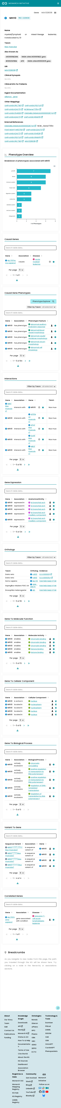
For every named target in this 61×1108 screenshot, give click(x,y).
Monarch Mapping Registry (16, 1086)
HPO (33, 1030)
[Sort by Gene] (11, 256)
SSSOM (48, 1033)
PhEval (48, 1026)
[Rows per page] (21, 269)
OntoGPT (49, 1044)
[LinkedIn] (43, 1091)
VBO (33, 1041)
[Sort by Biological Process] (45, 759)
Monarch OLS (17, 1081)
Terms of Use (23, 1050)
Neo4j (21, 1030)
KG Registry (17, 1096)
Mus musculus (11, 46)
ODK (47, 1040)
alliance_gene (11, 96)
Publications (9, 1034)
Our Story (8, 1020)
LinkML (48, 1030)
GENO (34, 1045)
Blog (29, 1085)
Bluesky (30, 1096)
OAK (47, 1037)
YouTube (30, 1092)
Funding (7, 1037)
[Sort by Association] (30, 256)
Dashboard (22, 1064)
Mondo (35, 1020)
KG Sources (23, 1061)
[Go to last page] (29, 361)
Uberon (35, 1023)
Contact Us (9, 1030)
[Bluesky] (43, 1095)
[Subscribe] (40, 1088)
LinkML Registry (15, 1101)
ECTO (34, 1052)
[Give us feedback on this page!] (58, 1008)
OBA (33, 1037)
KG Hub (15, 1093)
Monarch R (23, 1033)
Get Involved (31, 1078)
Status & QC (23, 1037)
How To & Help (24, 1040)
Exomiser (49, 1023)
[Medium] (47, 1088)
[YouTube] (47, 1091)
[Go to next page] (24, 361)
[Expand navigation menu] (58, 3)
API (20, 1026)
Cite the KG (23, 1054)
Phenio (34, 1034)
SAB (6, 1027)
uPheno (35, 1027)
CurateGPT (50, 1047)
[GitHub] (40, 1091)
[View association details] (53, 262)
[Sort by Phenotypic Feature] (47, 321)
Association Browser (23, 1069)
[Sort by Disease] (41, 256)
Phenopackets (51, 1051)
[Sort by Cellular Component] (47, 697)
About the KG (23, 1057)
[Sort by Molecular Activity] (45, 635)
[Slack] (43, 1088)
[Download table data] (16, 280)
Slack (29, 1081)
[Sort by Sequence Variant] (22, 844)
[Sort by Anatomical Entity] (45, 499)
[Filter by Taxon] (41, 307)
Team (6, 1023)
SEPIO (34, 1048)
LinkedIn (30, 1088)
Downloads (22, 1023)
